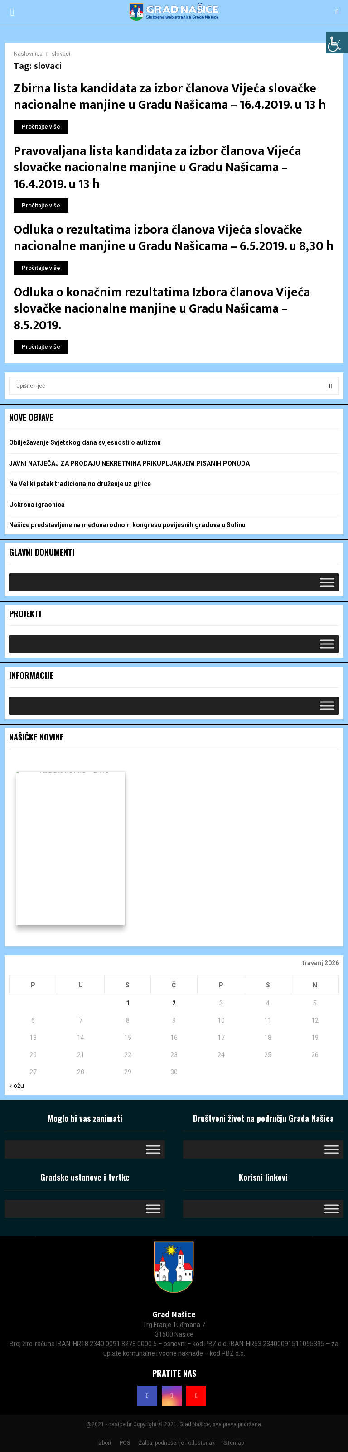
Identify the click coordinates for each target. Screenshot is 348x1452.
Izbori (104, 1443)
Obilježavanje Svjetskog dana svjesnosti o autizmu (85, 442)
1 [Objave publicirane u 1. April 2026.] (128, 1003)
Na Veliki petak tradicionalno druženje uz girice (80, 483)
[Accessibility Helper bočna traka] (337, 42)
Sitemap (233, 1443)
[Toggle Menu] (327, 582)
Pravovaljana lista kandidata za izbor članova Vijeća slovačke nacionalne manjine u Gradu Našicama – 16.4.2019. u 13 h (157, 167)
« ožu (16, 1085)
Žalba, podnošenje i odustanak (177, 1443)
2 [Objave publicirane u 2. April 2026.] (174, 1003)
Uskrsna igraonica (37, 504)
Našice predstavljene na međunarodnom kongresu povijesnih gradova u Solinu (127, 525)
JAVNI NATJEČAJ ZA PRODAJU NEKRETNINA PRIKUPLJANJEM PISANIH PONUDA (129, 463)
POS (125, 1443)
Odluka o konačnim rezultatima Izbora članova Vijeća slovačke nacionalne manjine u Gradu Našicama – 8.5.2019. (162, 309)
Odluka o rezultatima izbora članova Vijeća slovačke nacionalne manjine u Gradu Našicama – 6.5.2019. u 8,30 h (174, 238)
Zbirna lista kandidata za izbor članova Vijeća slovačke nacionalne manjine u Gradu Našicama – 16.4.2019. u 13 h (170, 96)
